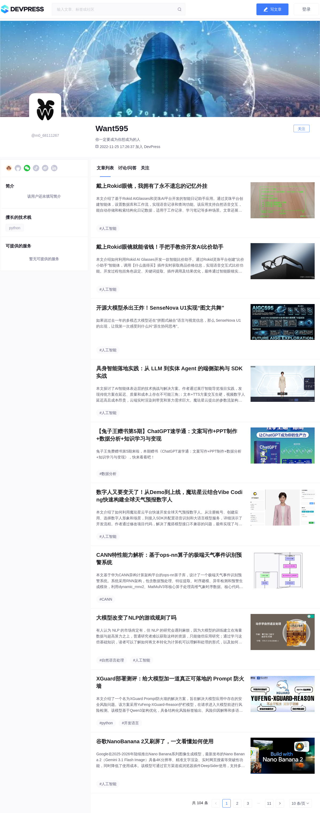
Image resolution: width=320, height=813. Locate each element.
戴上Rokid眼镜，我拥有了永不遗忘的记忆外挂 (151, 186)
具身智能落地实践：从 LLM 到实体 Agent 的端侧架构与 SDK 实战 (169, 372)
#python (106, 723)
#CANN (105, 599)
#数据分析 (107, 474)
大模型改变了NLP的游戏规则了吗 (136, 618)
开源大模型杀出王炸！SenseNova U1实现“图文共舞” (160, 308)
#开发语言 (130, 723)
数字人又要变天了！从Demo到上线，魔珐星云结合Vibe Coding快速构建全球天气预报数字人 (169, 496)
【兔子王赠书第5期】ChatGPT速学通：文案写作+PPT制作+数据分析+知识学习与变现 (166, 435)
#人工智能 (107, 228)
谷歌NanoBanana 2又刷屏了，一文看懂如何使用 (154, 741)
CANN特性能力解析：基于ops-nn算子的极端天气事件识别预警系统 (168, 558)
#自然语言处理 (111, 660)
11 (269, 803)
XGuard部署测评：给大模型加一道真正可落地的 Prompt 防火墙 (170, 682)
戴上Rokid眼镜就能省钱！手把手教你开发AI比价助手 (159, 247)
